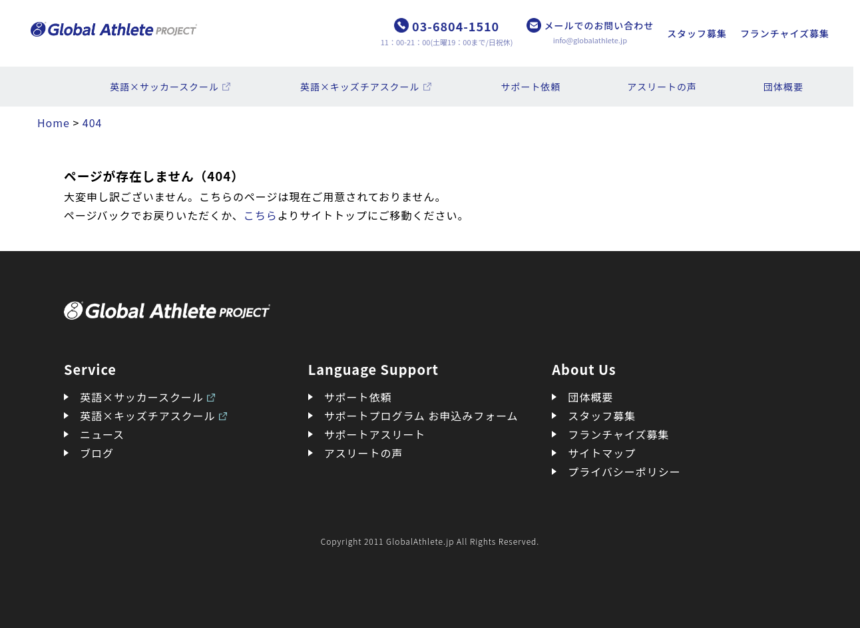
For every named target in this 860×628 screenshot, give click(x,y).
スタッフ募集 (697, 33)
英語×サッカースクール (164, 86)
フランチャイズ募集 (784, 33)
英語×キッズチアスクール (360, 86)
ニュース (102, 434)
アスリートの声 (662, 86)
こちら (261, 215)
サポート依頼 (531, 86)
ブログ (97, 453)
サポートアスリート (375, 434)
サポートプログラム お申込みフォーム (421, 416)
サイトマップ (602, 453)
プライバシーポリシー (624, 471)
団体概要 (783, 86)
